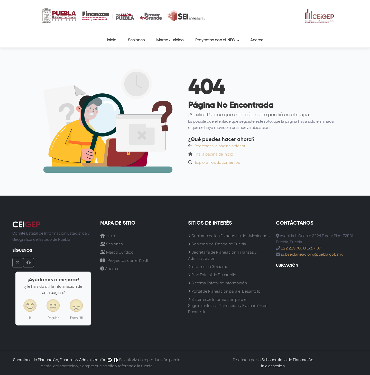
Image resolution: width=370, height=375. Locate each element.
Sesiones (136, 39)
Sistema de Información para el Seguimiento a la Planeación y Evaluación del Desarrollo (228, 305)
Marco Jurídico (170, 39)
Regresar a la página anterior (220, 145)
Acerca (256, 39)
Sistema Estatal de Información (217, 282)
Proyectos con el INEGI (217, 39)
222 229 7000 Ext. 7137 (301, 248)
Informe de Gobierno (208, 266)
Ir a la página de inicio (214, 154)
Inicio (111, 39)
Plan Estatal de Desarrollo (212, 274)
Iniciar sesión (273, 365)
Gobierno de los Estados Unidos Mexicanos (229, 235)
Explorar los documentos (217, 162)
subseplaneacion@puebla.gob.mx (312, 254)
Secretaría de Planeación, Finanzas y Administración (222, 255)
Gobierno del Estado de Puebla (217, 243)
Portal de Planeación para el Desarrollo (224, 291)
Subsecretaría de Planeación (287, 359)
